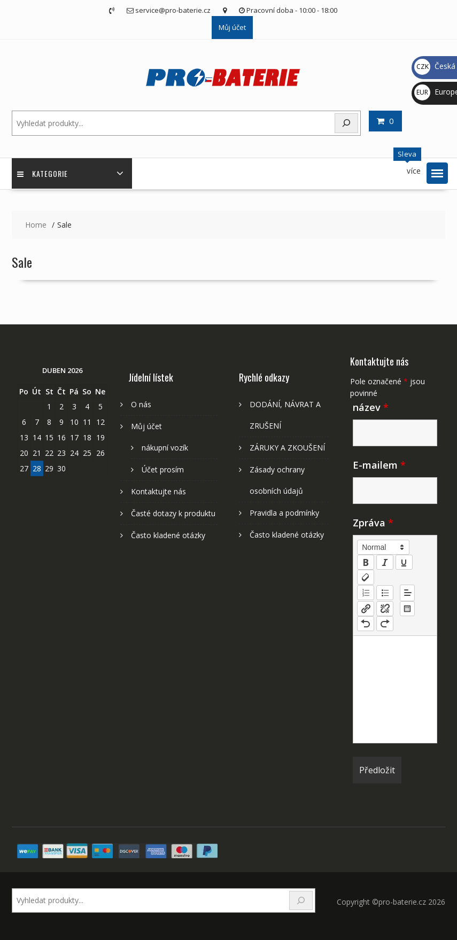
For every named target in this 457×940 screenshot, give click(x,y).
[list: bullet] (384, 592)
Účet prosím (163, 469)
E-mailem (379, 465)
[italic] (384, 562)
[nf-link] (365, 608)
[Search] (346, 123)
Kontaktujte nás (158, 491)
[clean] (365, 577)
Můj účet (232, 27)
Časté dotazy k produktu (173, 513)
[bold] (365, 562)
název (371, 407)
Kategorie (42, 173)
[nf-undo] (365, 623)
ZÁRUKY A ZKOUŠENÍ (287, 447)
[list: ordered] (365, 592)
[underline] (404, 562)
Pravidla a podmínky (284, 513)
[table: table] (407, 608)
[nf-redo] (384, 623)
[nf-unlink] (384, 608)
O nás (141, 404)
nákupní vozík (165, 447)
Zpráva (373, 522)
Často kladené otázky (168, 535)
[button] (437, 173)
